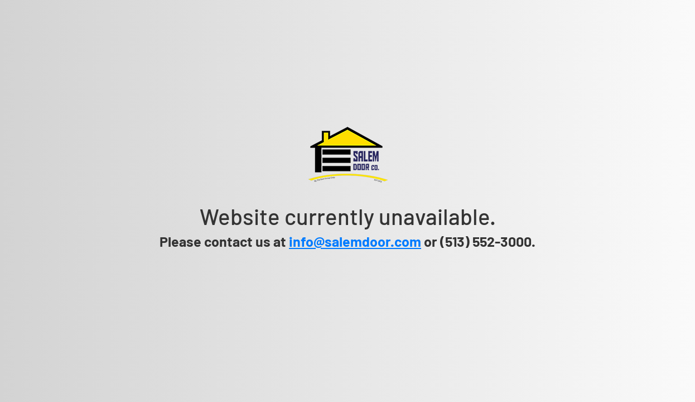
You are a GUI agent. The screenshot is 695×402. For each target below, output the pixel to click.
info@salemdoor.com (355, 241)
